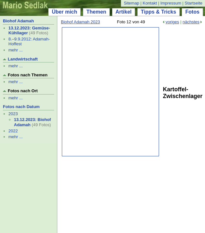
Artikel (124, 12)
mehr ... (15, 50)
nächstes (191, 21)
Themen (96, 12)
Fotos (192, 12)
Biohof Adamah (18, 20)
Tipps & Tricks (158, 12)
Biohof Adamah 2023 (80, 21)
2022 (13, 130)
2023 (13, 113)
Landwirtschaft (23, 59)
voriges (172, 21)
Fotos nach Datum (21, 106)
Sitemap (131, 3)
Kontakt (149, 3)
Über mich (64, 12)
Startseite (193, 3)
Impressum (170, 3)
